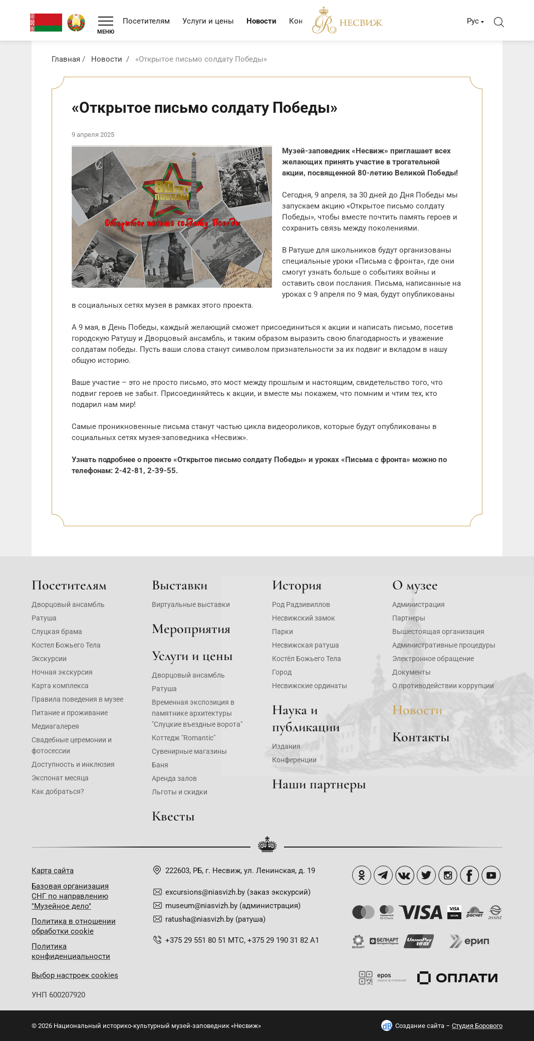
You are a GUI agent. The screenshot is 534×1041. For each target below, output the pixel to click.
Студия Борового (477, 1025)
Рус (473, 21)
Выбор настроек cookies (75, 975)
